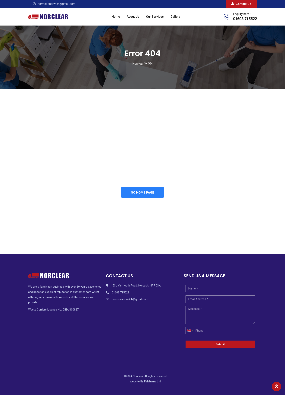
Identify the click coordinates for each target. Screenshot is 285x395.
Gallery (175, 16)
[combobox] (190, 330)
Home (116, 16)
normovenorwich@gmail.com (130, 299)
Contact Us (241, 4)
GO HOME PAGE (142, 192)
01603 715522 (245, 19)
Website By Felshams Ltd (145, 381)
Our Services (155, 16)
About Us (133, 16)
